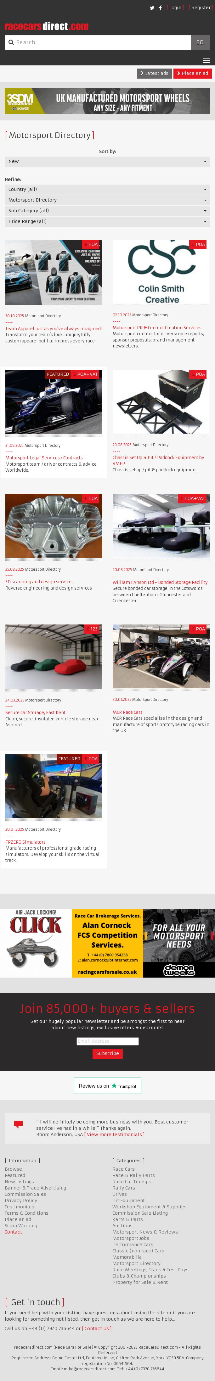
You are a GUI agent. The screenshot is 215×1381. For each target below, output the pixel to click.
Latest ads (154, 73)
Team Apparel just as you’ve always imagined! (53, 328)
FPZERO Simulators (25, 842)
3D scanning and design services (39, 582)
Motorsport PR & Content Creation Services (157, 327)
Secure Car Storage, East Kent (35, 712)
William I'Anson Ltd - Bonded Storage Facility (160, 582)
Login (175, 7)
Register (201, 7)
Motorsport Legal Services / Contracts (44, 458)
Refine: (13, 179)
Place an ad (192, 73)
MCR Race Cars (128, 712)
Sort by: (107, 151)
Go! (200, 42)
